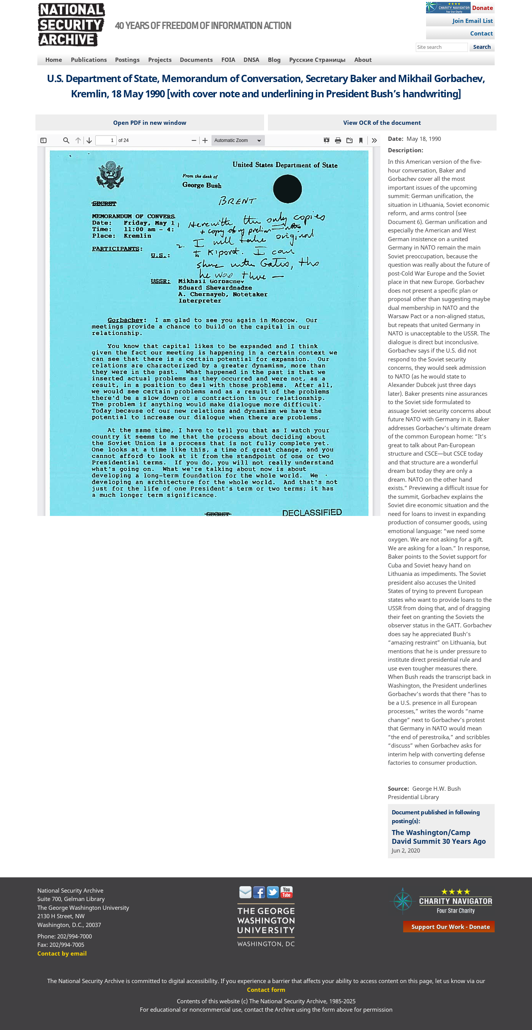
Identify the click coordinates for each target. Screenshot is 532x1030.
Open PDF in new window (149, 122)
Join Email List (473, 20)
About (363, 59)
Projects (159, 59)
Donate (482, 7)
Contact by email (62, 953)
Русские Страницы (317, 59)
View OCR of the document (382, 122)
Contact (481, 33)
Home (53, 59)
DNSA (251, 59)
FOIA (228, 59)
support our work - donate (451, 926)
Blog (274, 59)
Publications (89, 59)
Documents (196, 59)
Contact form (266, 989)
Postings (127, 59)
